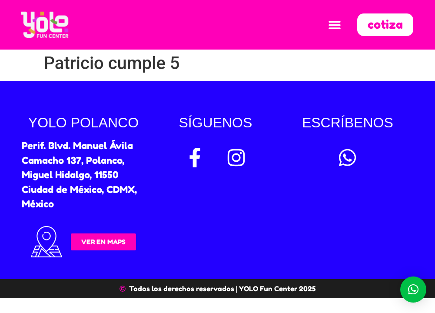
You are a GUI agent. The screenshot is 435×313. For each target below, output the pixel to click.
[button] (334, 24)
